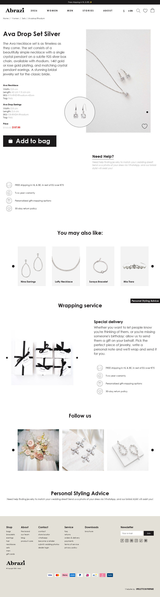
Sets (24, 18)
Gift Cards (10, 554)
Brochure (89, 531)
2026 (34, 10)
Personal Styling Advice (145, 300)
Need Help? (103, 156)
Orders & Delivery (72, 538)
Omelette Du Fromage (145, 589)
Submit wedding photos (48, 544)
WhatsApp (42, 538)
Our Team (25, 534)
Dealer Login (43, 547)
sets (8, 547)
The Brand (25, 531)
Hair (8, 541)
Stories (88, 10)
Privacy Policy (71, 547)
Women (52, 10)
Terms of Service (72, 544)
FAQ (66, 531)
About (107, 10)
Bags (8, 531)
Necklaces (11, 544)
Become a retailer (46, 541)
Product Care (27, 541)
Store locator (44, 534)
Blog (23, 538)
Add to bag (29, 141)
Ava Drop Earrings (12, 104)
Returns (68, 534)
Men (70, 10)
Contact (42, 531)
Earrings (9, 538)
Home (6, 18)
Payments (69, 541)
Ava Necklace (10, 85)
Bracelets (10, 534)
